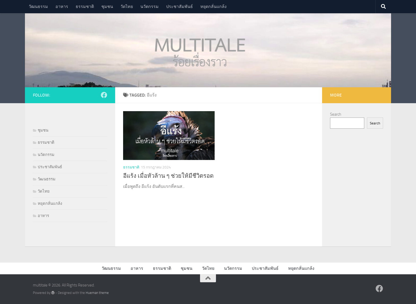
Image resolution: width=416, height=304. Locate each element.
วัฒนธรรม (38, 6)
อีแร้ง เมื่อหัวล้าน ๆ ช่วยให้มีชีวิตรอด (168, 175)
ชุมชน (107, 6)
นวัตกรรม (149, 6)
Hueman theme (97, 293)
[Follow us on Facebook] (104, 95)
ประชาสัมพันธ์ (179, 6)
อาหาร (61, 6)
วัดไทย (126, 6)
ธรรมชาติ (85, 6)
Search (335, 114)
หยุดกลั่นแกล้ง (213, 6)
